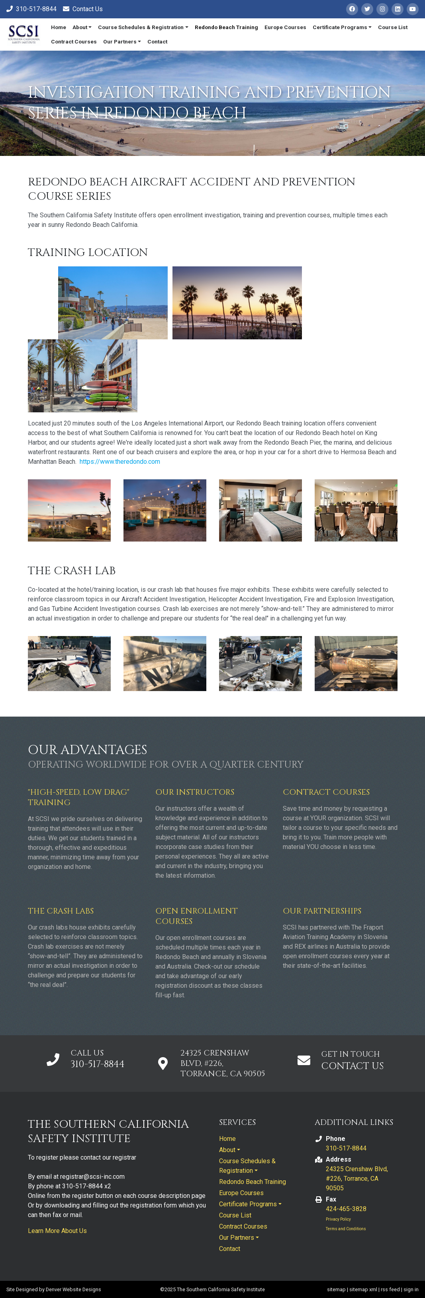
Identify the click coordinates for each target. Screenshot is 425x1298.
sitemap (336, 1289)
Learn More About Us (57, 1231)
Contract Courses (74, 41)
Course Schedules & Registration (141, 27)
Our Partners (120, 41)
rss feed (390, 1289)
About (79, 27)
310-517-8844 (98, 1064)
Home (58, 27)
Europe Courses (285, 27)
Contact (157, 41)
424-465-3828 (346, 1209)
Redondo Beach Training (226, 27)
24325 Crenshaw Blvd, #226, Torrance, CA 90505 (357, 1178)
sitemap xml (363, 1289)
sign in (411, 1289)
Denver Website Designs (73, 1289)
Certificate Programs (340, 27)
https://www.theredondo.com (120, 461)
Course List (392, 27)
